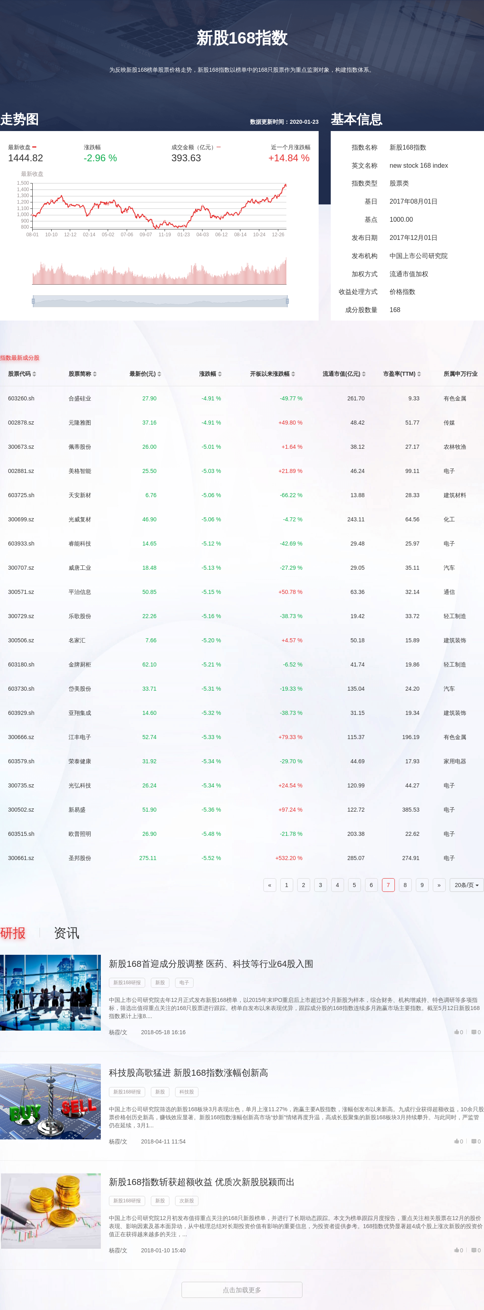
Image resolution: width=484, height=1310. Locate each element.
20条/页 (467, 885)
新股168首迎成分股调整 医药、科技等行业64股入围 (211, 964)
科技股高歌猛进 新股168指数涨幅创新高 (188, 1073)
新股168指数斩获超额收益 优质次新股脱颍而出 (202, 1182)
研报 (13, 933)
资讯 (66, 933)
